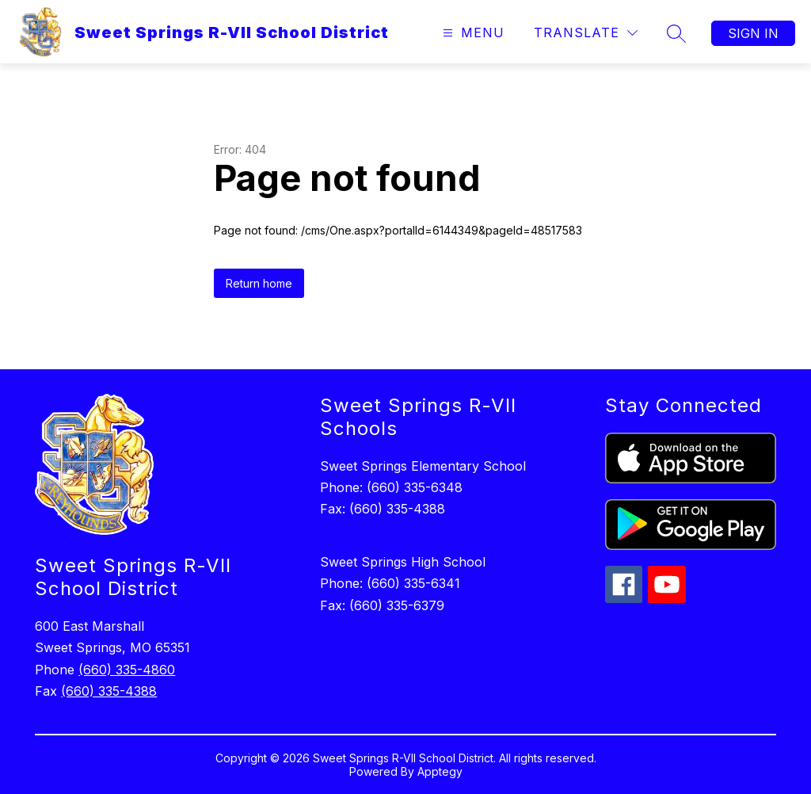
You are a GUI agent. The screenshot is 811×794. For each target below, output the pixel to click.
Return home (259, 283)
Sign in (753, 33)
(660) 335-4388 (109, 691)
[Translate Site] (586, 33)
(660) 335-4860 (126, 670)
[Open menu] (471, 33)
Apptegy (440, 771)
